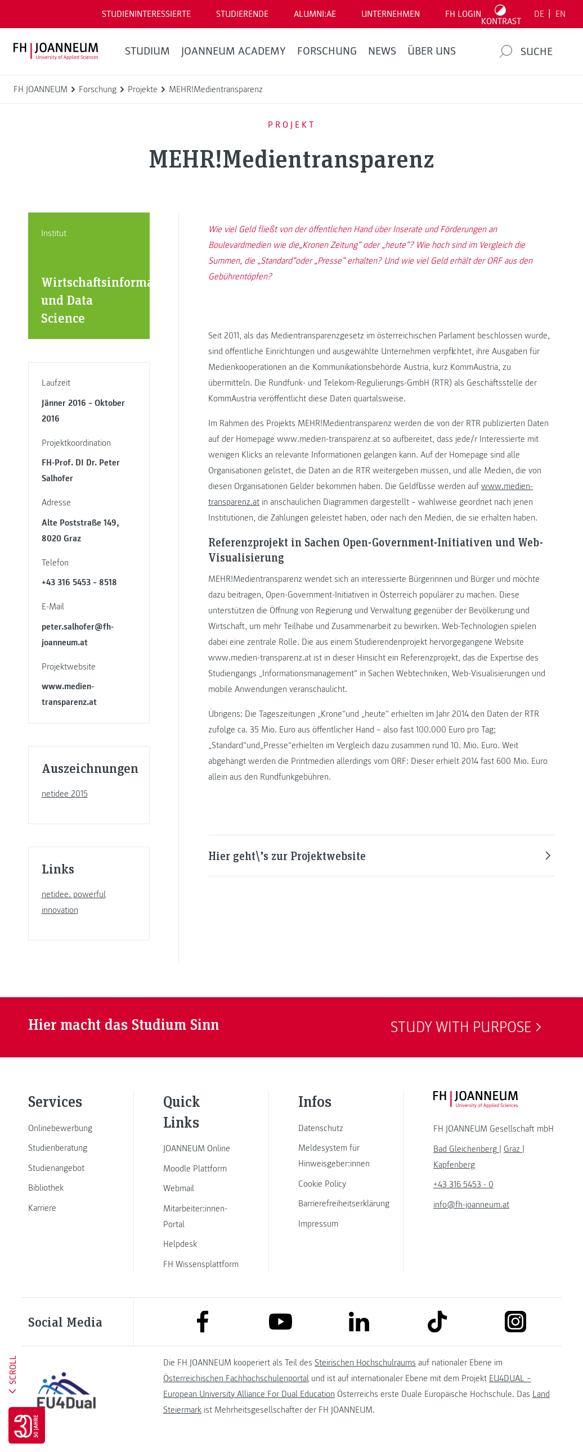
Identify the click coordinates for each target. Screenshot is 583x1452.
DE (539, 14)
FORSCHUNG (327, 51)
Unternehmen (390, 14)
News (382, 51)
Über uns (431, 51)
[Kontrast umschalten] (501, 14)
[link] (66, 1128)
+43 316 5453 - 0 (463, 1184)
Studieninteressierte (146, 14)
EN (560, 14)
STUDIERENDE (242, 14)
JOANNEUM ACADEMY (233, 51)
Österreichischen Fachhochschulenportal (236, 1378)
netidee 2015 (65, 793)
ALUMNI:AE (315, 14)
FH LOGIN (463, 14)
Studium (147, 51)
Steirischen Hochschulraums (365, 1362)
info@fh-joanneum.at (471, 1204)
